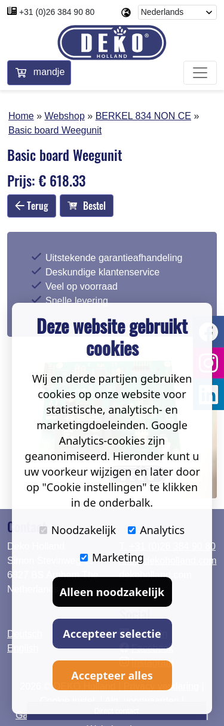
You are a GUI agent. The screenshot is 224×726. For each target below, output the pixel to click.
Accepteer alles (111, 675)
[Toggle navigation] (200, 73)
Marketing (112, 557)
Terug (31, 205)
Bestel (86, 205)
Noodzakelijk (77, 530)
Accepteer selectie (112, 633)
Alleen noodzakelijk (112, 592)
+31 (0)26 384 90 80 (57, 12)
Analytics (156, 530)
